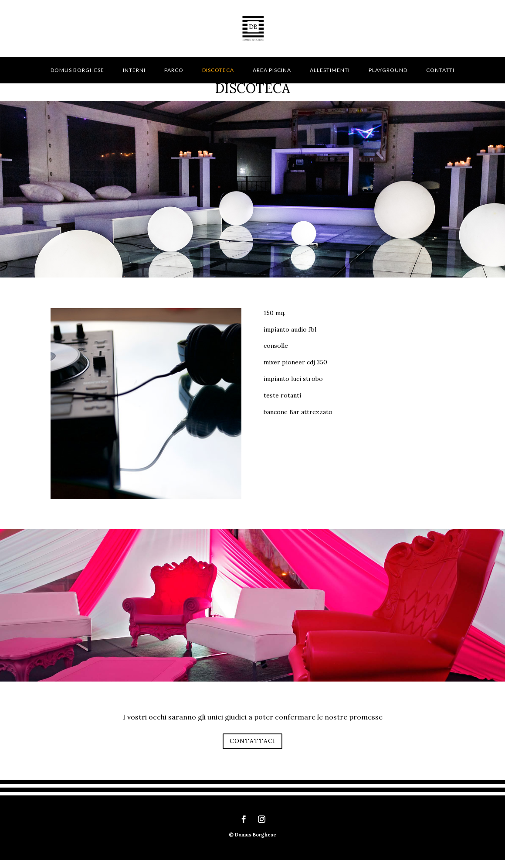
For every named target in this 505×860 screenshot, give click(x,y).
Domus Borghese (77, 70)
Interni (134, 70)
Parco (173, 70)
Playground (388, 70)
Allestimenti (330, 70)
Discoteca (218, 70)
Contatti (440, 70)
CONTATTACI (252, 741)
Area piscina (272, 70)
